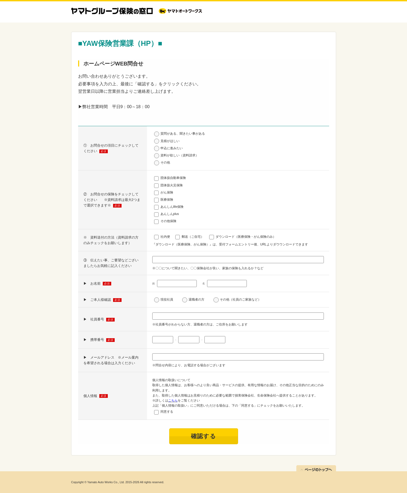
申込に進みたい (171, 148)
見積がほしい (170, 141)
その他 (165, 162)
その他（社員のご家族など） (240, 299)
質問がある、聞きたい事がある (182, 133)
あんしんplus (169, 214)
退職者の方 (196, 299)
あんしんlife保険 (172, 207)
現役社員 (166, 299)
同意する (166, 411)
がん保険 (166, 192)
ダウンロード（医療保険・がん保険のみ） (246, 237)
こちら (173, 400)
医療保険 (166, 199)
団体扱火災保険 (171, 185)
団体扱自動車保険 (173, 178)
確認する (203, 436)
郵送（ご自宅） (193, 237)
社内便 (165, 237)
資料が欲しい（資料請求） (179, 155)
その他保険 (168, 221)
